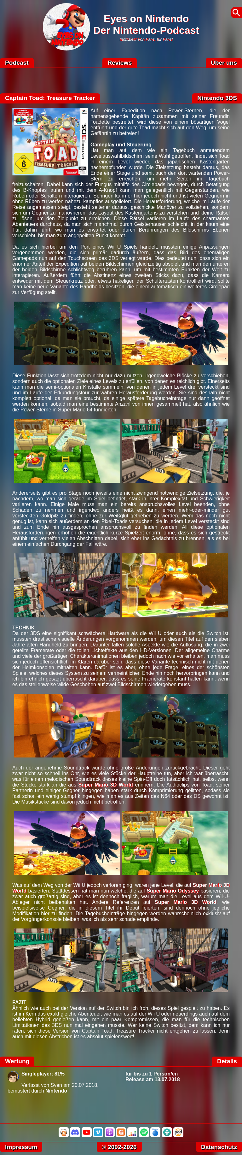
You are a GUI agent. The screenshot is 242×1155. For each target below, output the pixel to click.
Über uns (224, 62)
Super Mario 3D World (105, 784)
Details (227, 1061)
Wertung (17, 1061)
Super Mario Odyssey (173, 890)
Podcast (17, 62)
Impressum (21, 1147)
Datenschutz (219, 1147)
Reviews (119, 62)
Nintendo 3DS (217, 98)
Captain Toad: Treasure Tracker (50, 98)
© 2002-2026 (119, 1147)
